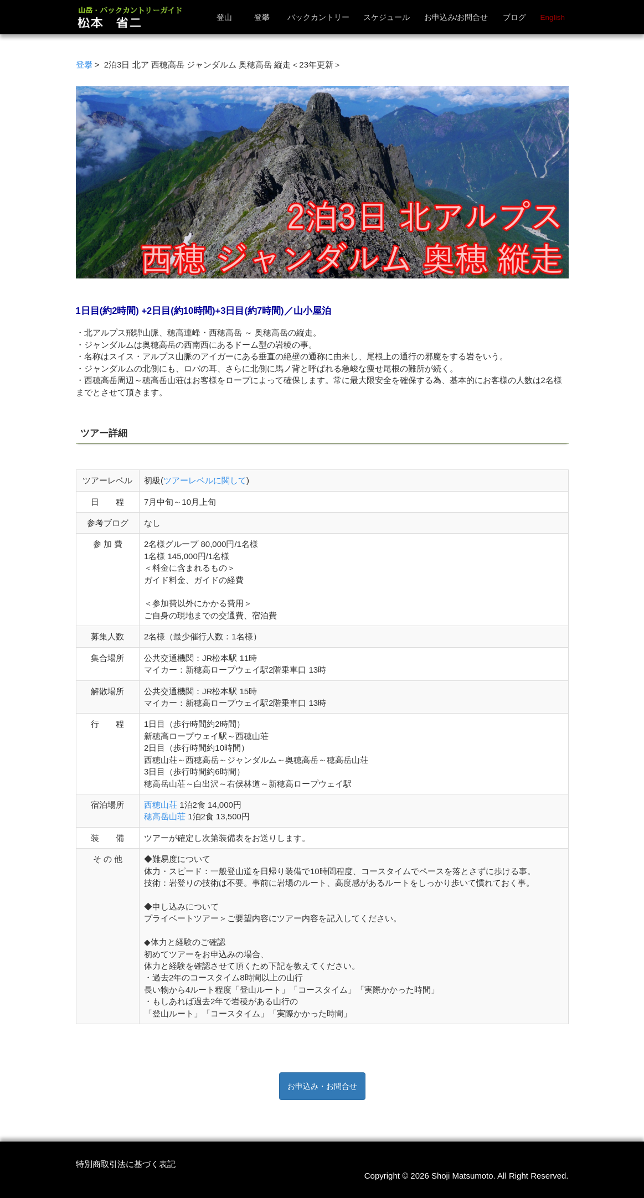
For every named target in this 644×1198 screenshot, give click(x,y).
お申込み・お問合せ (322, 1086)
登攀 (84, 64)
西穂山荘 (160, 804)
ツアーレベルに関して (204, 480)
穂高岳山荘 (165, 816)
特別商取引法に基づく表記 (126, 1164)
